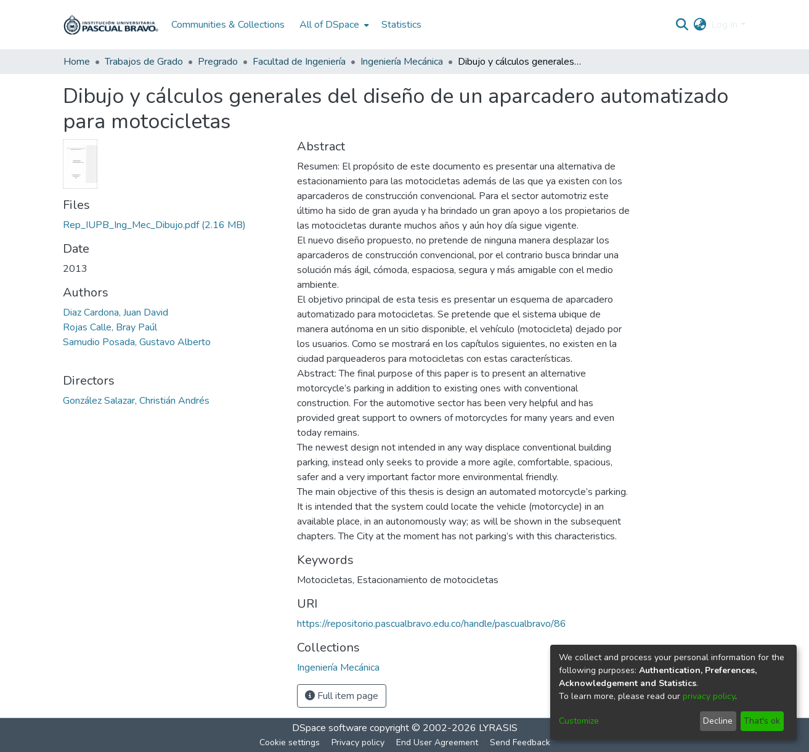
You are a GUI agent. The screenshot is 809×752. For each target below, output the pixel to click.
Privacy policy (357, 742)
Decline (718, 721)
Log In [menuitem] (724, 24)
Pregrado (218, 61)
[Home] (111, 24)
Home (76, 61)
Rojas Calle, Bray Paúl (110, 327)
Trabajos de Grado (144, 61)
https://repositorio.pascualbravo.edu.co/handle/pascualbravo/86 (431, 624)
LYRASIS (498, 728)
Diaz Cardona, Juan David (115, 312)
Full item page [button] (341, 696)
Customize (579, 721)
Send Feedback (520, 742)
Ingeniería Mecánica (401, 61)
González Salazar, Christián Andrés (136, 400)
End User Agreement (437, 742)
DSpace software (329, 728)
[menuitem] (333, 24)
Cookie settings (289, 742)
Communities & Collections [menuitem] (228, 24)
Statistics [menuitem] (401, 24)
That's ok (762, 721)
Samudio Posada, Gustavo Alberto (137, 342)
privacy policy (709, 696)
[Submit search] (681, 24)
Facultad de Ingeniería (299, 61)
